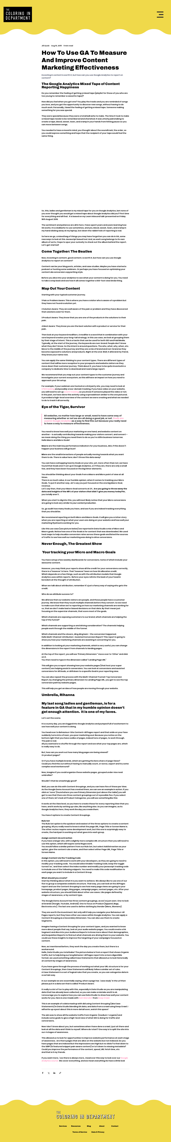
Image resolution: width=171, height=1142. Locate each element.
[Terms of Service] (80, 1132)
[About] (102, 1126)
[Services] (63, 1126)
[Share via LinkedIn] (54, 1073)
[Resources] (76, 1126)
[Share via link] (60, 1073)
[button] (160, 15)
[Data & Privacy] (98, 1132)
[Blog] (89, 1126)
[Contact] (114, 1126)
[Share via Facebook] (43, 1073)
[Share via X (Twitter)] (48, 1073)
